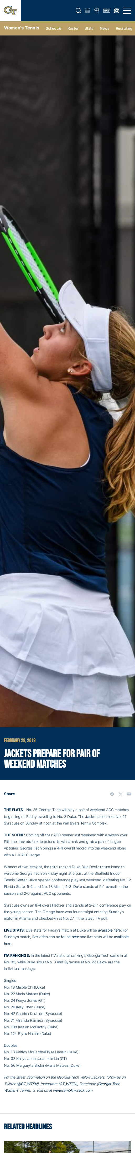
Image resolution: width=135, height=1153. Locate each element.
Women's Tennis (21, 28)
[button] (78, 10)
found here (70, 936)
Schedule (53, 28)
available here (109, 930)
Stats (89, 28)
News (105, 28)
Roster (73, 28)
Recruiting (124, 28)
